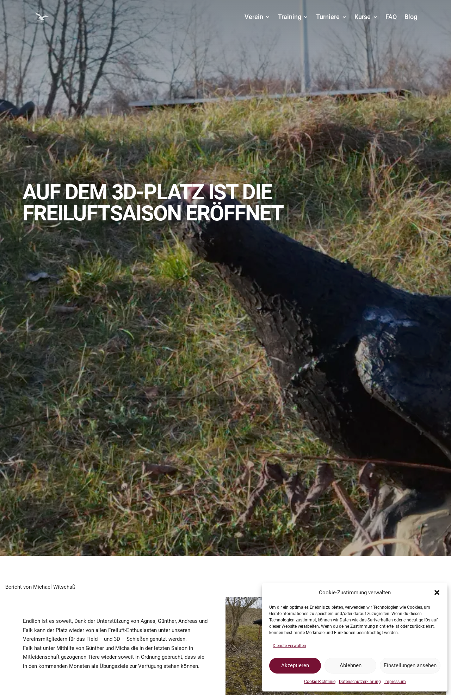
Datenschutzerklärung (360, 681)
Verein (254, 16)
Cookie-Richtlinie (319, 681)
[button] (436, 592)
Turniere (328, 16)
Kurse (362, 16)
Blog (410, 16)
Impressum (395, 681)
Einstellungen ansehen (410, 665)
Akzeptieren (295, 665)
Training (289, 16)
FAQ (391, 16)
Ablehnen (351, 665)
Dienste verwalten (289, 645)
